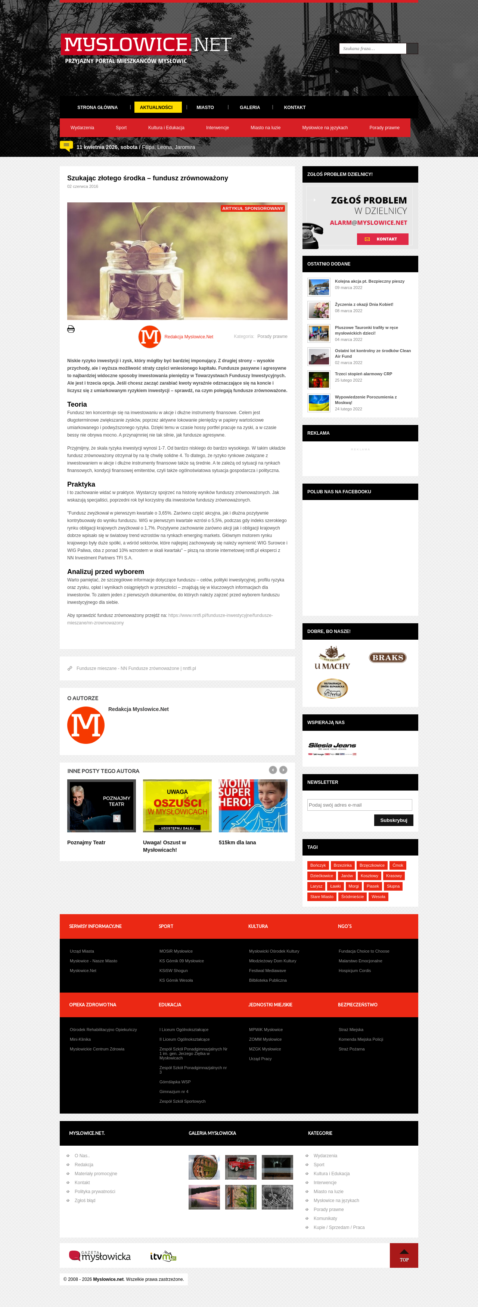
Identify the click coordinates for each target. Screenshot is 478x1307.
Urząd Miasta (82, 951)
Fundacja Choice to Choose (364, 951)
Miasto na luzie (265, 127)
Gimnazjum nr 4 (174, 1091)
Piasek (373, 886)
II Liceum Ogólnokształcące (184, 1039)
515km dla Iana (237, 842)
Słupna (393, 886)
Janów (347, 875)
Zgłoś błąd (85, 1200)
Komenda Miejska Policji (361, 1039)
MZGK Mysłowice (265, 1049)
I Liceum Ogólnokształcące (183, 1029)
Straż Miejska (351, 1029)
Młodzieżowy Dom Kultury (273, 961)
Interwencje (217, 127)
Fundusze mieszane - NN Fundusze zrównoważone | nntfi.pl (136, 668)
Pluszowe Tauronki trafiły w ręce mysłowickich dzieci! (366, 330)
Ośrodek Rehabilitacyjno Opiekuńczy (103, 1029)
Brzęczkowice (372, 865)
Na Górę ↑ (404, 1255)
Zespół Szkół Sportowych (182, 1101)
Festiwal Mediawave (267, 970)
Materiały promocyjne (96, 1173)
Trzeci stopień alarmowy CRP (363, 374)
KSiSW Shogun (173, 970)
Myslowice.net (108, 1279)
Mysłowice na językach (325, 127)
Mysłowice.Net (83, 970)
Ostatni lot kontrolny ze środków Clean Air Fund (373, 353)
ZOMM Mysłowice (265, 1039)
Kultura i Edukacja (166, 127)
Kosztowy (369, 875)
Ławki (335, 886)
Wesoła (378, 896)
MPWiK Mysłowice (266, 1029)
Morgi (354, 886)
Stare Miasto (321, 896)
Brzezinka (343, 865)
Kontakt (82, 1182)
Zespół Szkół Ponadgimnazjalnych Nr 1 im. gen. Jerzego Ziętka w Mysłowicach (193, 1053)
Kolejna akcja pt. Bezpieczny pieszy (369, 281)
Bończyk (318, 865)
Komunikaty (325, 1218)
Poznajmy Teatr (86, 842)
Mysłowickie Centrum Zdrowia (97, 1049)
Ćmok (397, 865)
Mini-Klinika (80, 1039)
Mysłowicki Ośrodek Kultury (274, 951)
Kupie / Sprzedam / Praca (339, 1227)
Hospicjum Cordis (355, 970)
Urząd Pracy (260, 1058)
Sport (121, 127)
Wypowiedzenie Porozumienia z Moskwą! (366, 400)
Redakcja (84, 1164)
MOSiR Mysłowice (176, 951)
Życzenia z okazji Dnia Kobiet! (364, 304)
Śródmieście (352, 896)
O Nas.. (82, 1155)
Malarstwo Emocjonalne (360, 961)
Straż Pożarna (352, 1049)
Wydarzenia (82, 127)
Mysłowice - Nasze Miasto (93, 961)
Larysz (316, 886)
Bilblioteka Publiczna (268, 980)
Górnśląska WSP (175, 1082)
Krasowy (394, 875)
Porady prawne (385, 127)
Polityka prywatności (95, 1191)
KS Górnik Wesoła (176, 980)
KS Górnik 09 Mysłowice (181, 961)
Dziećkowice (321, 875)
